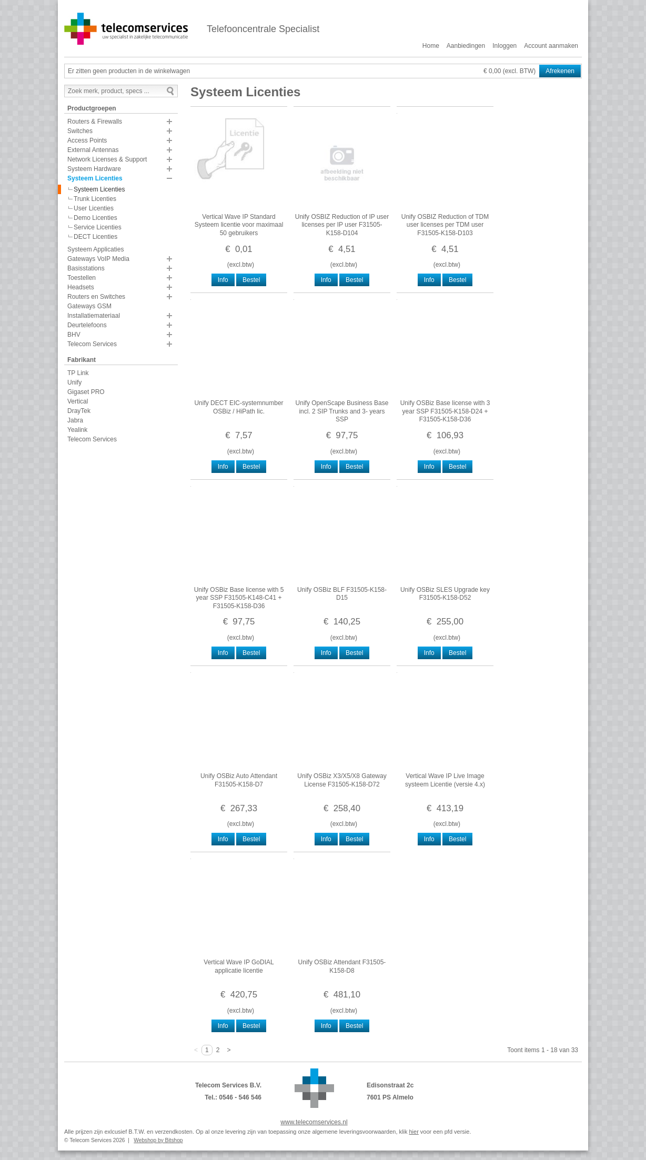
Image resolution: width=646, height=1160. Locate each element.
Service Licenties (98, 227)
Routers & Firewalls (94, 121)
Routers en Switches (96, 296)
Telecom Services (92, 344)
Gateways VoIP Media (98, 259)
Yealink (77, 429)
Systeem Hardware (94, 169)
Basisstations (86, 268)
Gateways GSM (89, 306)
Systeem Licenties (95, 178)
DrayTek (78, 411)
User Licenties (94, 208)
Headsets (80, 287)
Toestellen (81, 277)
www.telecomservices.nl (313, 1122)
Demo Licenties (95, 217)
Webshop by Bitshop (158, 1140)
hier (413, 1131)
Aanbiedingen (466, 45)
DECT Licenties (95, 236)
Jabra (75, 420)
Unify (74, 382)
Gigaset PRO (86, 392)
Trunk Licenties (95, 199)
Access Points (87, 140)
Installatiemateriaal (93, 315)
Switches (80, 131)
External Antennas (92, 150)
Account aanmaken (551, 45)
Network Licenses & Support (107, 159)
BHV (73, 334)
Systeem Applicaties (95, 249)
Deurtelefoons (87, 325)
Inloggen (504, 45)
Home (430, 45)
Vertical (77, 401)
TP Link (77, 373)
